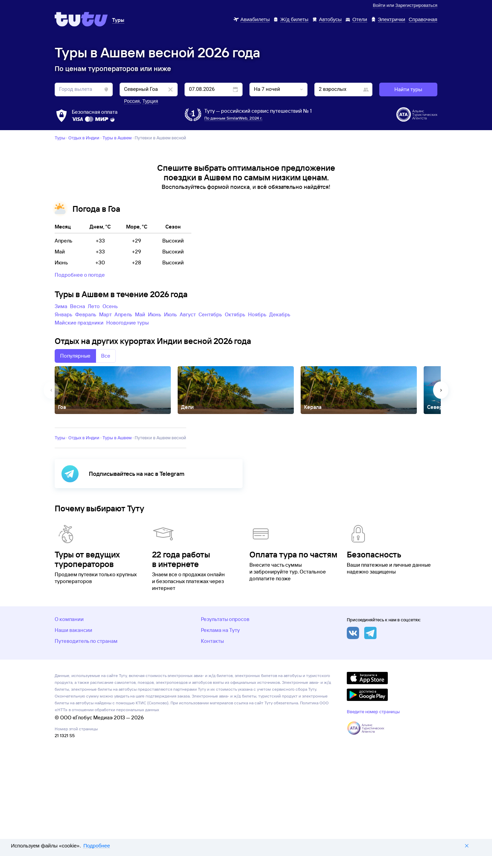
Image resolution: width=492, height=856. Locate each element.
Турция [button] (150, 101)
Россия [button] (132, 101)
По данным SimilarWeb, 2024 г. (233, 118)
